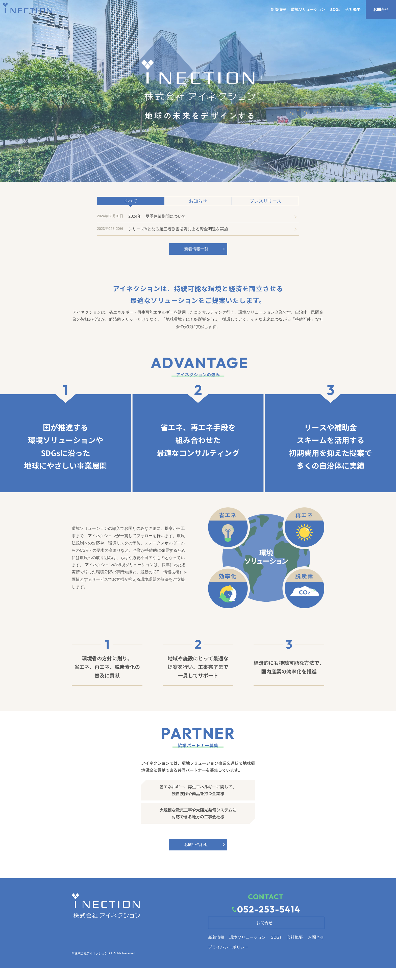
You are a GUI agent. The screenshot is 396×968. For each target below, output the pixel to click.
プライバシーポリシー (228, 947)
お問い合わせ (196, 844)
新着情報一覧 (196, 249)
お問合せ (380, 9)
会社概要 (353, 9)
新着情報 (278, 9)
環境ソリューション (308, 9)
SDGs (335, 9)
